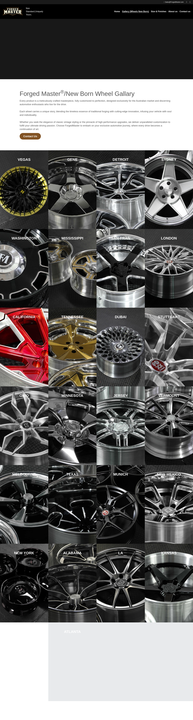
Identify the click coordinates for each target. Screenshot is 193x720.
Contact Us (30, 136)
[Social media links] (186, 2)
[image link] (13, 11)
